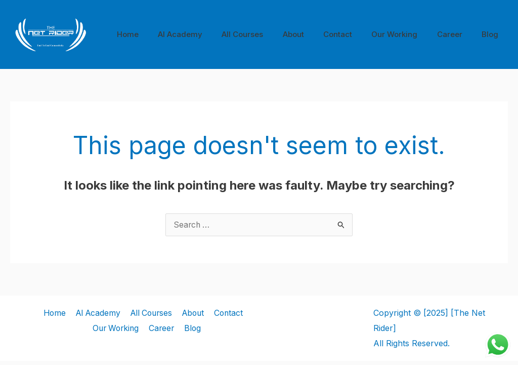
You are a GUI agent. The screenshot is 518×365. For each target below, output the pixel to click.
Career (455, 34)
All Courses (265, 34)
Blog (492, 34)
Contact (352, 34)
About (312, 34)
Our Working (405, 34)
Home (159, 34)
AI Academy (207, 34)
